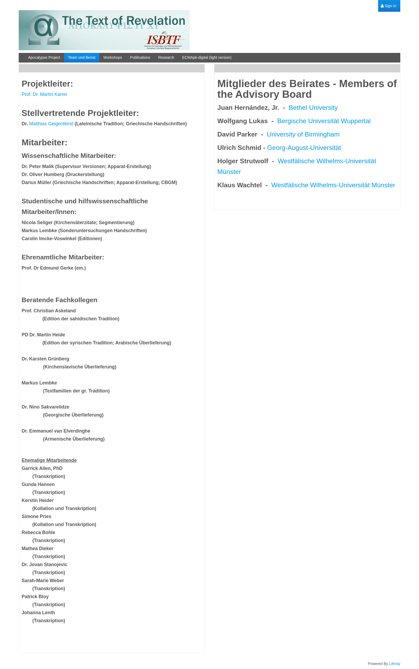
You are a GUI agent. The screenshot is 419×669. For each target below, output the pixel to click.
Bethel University (313, 107)
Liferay (394, 664)
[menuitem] (388, 6)
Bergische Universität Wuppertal (324, 121)
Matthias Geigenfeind (51, 123)
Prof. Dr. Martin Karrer (44, 94)
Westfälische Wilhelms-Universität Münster (333, 185)
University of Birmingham (303, 134)
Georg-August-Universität (304, 147)
